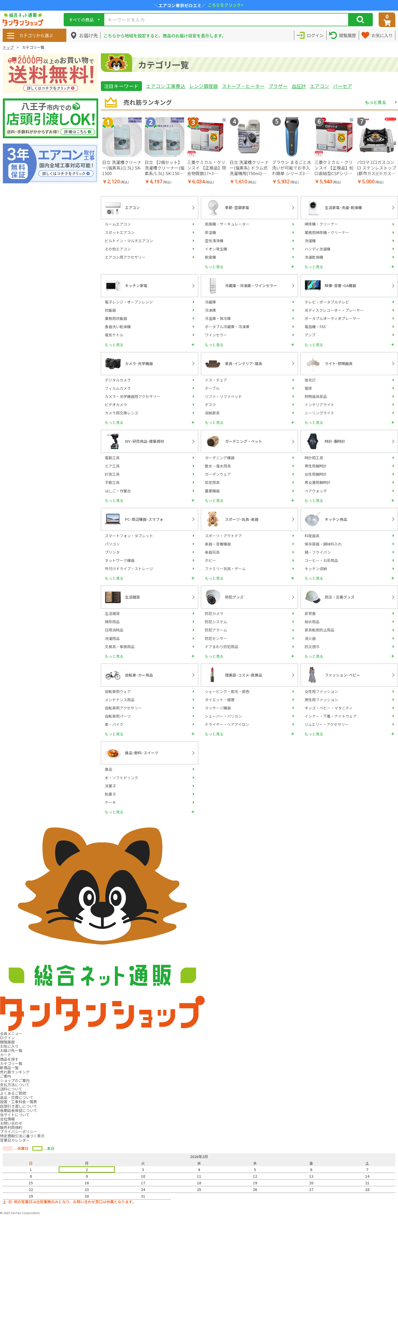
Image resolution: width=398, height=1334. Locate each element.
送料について (11, 1089)
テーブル (212, 388)
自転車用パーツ (118, 716)
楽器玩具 (212, 552)
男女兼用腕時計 (318, 482)
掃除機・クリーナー (321, 224)
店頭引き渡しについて (18, 1106)
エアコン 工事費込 (165, 86)
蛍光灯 (310, 380)
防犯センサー (216, 638)
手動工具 (112, 482)
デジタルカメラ (118, 380)
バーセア (342, 86)
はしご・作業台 (118, 491)
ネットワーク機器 (120, 560)
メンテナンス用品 (120, 700)
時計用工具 (314, 458)
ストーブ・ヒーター (243, 86)
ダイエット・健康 (220, 700)
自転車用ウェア (118, 691)
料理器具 (312, 536)
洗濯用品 (112, 638)
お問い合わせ (11, 1123)
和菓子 (110, 794)
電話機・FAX (315, 326)
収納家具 (212, 413)
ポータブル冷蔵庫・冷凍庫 (227, 326)
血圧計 (299, 86)
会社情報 (7, 1118)
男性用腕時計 (316, 466)
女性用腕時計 (316, 474)
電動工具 (112, 458)
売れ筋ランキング (15, 1072)
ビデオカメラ (116, 404)
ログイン (7, 1037)
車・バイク (114, 724)
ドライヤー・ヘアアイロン (227, 724)
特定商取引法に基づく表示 (22, 1135)
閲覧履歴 (7, 1042)
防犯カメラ (214, 613)
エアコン (319, 86)
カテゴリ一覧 (11, 1063)
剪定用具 (212, 482)
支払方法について (15, 1084)
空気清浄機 (214, 241)
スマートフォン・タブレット (129, 536)
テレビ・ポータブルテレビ (327, 302)
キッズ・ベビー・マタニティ (329, 708)
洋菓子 (110, 786)
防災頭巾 (312, 646)
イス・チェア (216, 380)
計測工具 (112, 474)
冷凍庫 (210, 310)
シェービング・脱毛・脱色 (227, 691)
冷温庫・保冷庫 (218, 318)
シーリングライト (319, 413)
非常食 (310, 613)
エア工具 (112, 466)
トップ (8, 47)
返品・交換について (16, 1097)
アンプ (310, 335)
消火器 (310, 638)
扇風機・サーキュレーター (227, 224)
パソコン (112, 544)
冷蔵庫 (210, 302)
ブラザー (278, 86)
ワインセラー (216, 335)
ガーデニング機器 (220, 458)
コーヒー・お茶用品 (321, 560)
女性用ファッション (321, 691)
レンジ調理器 (203, 86)
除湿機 (210, 232)
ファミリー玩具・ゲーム (225, 568)
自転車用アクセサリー (123, 708)
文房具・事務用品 (120, 646)
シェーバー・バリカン (223, 716)
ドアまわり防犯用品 (221, 646)
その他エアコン (118, 249)
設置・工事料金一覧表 (18, 1101)
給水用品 (312, 622)
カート (5, 1054)
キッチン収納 (316, 568)
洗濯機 (310, 241)
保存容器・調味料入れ (323, 544)
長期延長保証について (18, 1110)
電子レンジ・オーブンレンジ (129, 302)
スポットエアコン (120, 232)
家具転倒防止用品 (319, 630)
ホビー (210, 560)
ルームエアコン (118, 224)
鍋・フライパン (318, 552)
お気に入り (9, 1046)
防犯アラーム (216, 630)
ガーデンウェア (218, 474)
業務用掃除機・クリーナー (327, 232)
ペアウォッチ (316, 491)
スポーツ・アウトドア (223, 536)
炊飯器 (110, 310)
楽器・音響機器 (218, 544)
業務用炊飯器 (116, 318)
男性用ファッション (321, 700)
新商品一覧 (9, 1067)
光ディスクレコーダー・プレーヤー (334, 310)
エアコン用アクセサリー (125, 257)
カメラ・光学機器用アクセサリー (132, 396)
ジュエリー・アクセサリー (327, 724)
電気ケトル (114, 335)
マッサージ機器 (218, 708)
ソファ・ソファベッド (223, 396)
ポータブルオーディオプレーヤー (332, 318)
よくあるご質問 (13, 1093)
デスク (210, 404)
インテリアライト (319, 404)
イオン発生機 (216, 249)
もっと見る (375, 102)
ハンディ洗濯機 (317, 249)
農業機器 (212, 491)
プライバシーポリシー (18, 1131)
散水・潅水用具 (218, 466)
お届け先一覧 (11, 1050)
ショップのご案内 (15, 1080)
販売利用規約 (11, 1127)
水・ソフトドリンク (121, 778)
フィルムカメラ (118, 388)
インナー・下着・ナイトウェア (331, 716)
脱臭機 (210, 257)
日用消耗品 (114, 630)
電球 (308, 388)
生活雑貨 (112, 613)
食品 (108, 769)
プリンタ (112, 552)
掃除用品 (112, 622)
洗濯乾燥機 (314, 257)
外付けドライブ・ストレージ (129, 568)
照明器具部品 (316, 396)
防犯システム (216, 622)
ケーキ (110, 802)
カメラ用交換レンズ (121, 413)
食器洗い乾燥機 (118, 326)
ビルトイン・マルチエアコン (129, 241)
